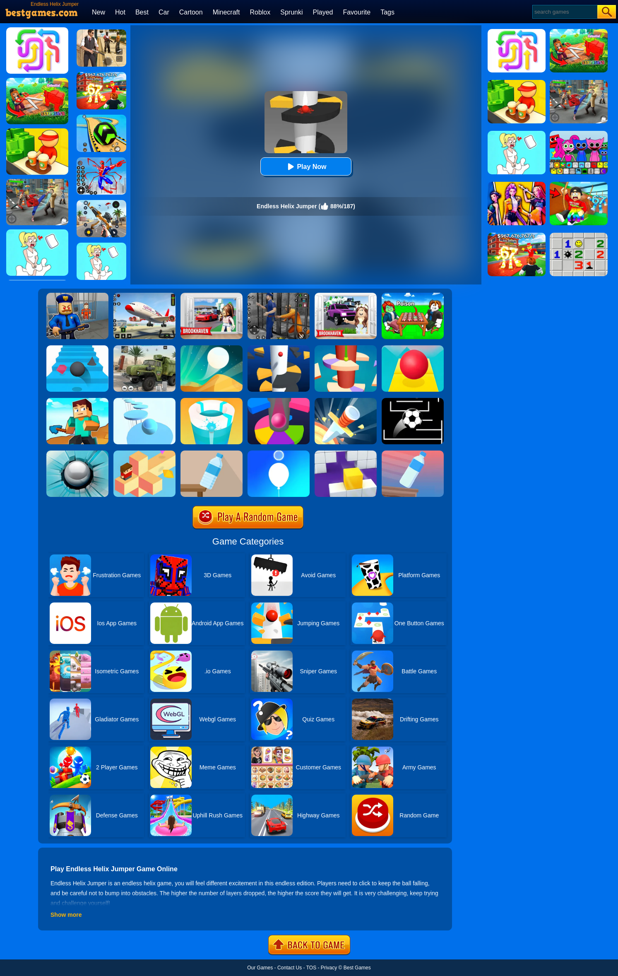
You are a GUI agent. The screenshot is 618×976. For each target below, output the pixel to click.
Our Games (260, 968)
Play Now (305, 166)
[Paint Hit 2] (211, 401)
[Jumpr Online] (413, 401)
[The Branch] (144, 453)
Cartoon (191, 12)
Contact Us (289, 968)
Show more (66, 914)
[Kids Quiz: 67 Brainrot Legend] (101, 75)
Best (142, 12)
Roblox (260, 12)
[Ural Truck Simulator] (144, 348)
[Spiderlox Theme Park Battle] (101, 160)
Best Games (357, 968)
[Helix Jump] (279, 348)
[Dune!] (211, 348)
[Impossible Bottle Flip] (413, 453)
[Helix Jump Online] (279, 401)
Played (323, 12)
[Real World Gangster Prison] (279, 296)
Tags (387, 12)
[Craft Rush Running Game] (77, 401)
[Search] (564, 12)
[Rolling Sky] (413, 348)
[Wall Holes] (346, 453)
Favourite (356, 12)
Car (164, 12)
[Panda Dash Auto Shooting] (101, 203)
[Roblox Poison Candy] (413, 296)
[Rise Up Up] (279, 453)
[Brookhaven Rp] (211, 296)
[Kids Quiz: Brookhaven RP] (346, 296)
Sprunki (291, 12)
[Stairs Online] (77, 348)
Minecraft (226, 12)
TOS (311, 968)
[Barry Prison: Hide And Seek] (77, 296)
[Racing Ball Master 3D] (101, 117)
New (98, 12)
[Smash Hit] (77, 453)
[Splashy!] (144, 401)
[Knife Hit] (346, 401)
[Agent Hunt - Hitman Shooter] (101, 32)
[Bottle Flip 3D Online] (211, 453)
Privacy (329, 968)
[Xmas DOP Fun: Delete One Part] (101, 245)
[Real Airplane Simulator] (144, 296)
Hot (120, 12)
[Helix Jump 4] (346, 348)
